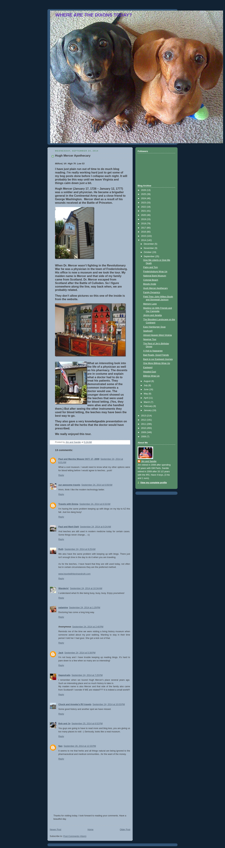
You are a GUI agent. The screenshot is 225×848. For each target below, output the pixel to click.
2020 (144, 215)
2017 (144, 228)
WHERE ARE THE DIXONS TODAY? (93, 15)
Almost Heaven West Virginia (157, 335)
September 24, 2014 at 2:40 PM (87, 626)
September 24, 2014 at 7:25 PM (87, 675)
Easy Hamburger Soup (154, 327)
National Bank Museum (154, 276)
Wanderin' (63, 588)
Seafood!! (148, 331)
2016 (144, 232)
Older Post (125, 829)
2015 (144, 236)
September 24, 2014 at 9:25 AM (80, 549)
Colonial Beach (150, 280)
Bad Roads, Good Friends (156, 355)
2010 (144, 428)
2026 (144, 190)
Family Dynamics (151, 292)
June (146, 389)
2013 (144, 415)
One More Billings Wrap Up (156, 363)
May (146, 393)
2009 (144, 432)
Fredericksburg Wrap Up (155, 271)
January (148, 410)
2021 (144, 211)
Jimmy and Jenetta (152, 315)
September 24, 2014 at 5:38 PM (79, 653)
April (146, 398)
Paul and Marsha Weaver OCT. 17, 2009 (78, 459)
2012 (144, 420)
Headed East (149, 371)
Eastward (148, 367)
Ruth (60, 549)
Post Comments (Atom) (74, 836)
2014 (144, 240)
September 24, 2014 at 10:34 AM (86, 588)
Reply (61, 475)
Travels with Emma (68, 504)
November (149, 248)
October (148, 252)
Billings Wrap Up (151, 376)
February (148, 406)
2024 (144, 198)
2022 (144, 207)
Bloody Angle (149, 284)
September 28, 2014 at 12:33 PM (80, 746)
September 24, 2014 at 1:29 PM (84, 607)
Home (91, 829)
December (149, 244)
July (146, 385)
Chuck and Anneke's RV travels (74, 704)
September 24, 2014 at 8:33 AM (94, 504)
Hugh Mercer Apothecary (155, 288)
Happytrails (64, 675)
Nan (60, 746)
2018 (144, 223)
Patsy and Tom (150, 267)
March (147, 402)
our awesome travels (69, 485)
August (147, 381)
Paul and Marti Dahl (68, 526)
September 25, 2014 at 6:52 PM (87, 723)
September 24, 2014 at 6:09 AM (96, 485)
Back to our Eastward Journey (158, 359)
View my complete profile (153, 482)
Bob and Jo (64, 723)
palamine (63, 607)
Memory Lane (150, 304)
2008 (144, 436)
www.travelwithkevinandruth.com (74, 574)
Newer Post (55, 829)
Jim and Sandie (148, 461)
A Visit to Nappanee (153, 351)
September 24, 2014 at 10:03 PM (108, 704)
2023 (144, 202)
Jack (60, 653)
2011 (144, 424)
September (149, 256)
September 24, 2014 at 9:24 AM (95, 526)
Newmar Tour (149, 339)
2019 (144, 219)
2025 (144, 194)
